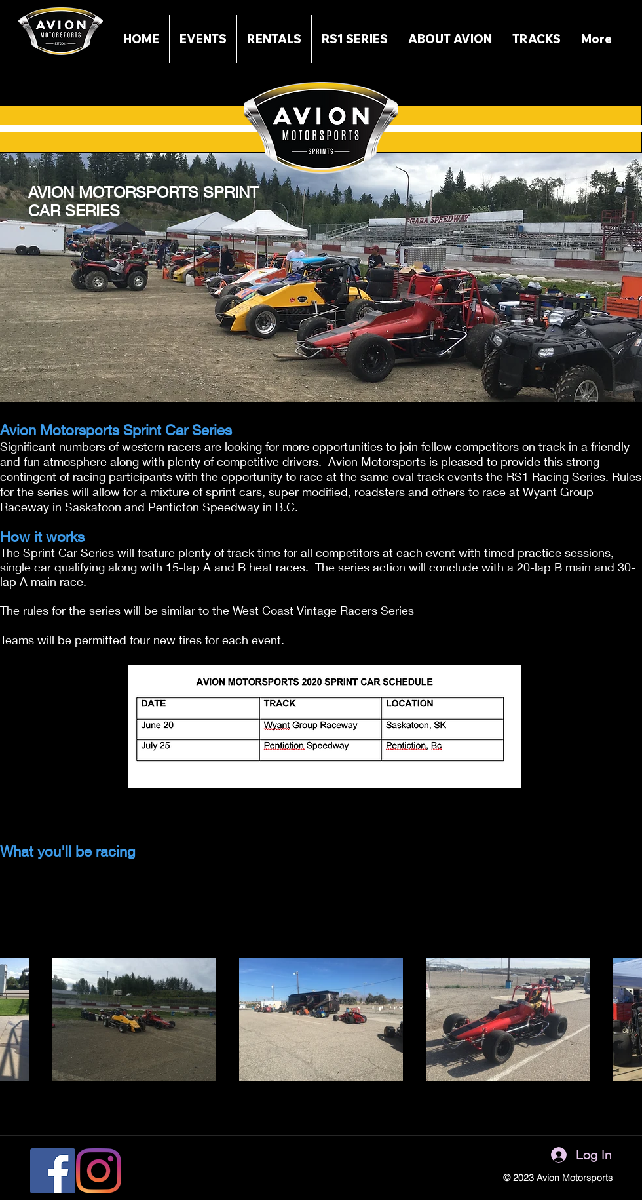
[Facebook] (52, 1170)
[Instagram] (98, 1170)
